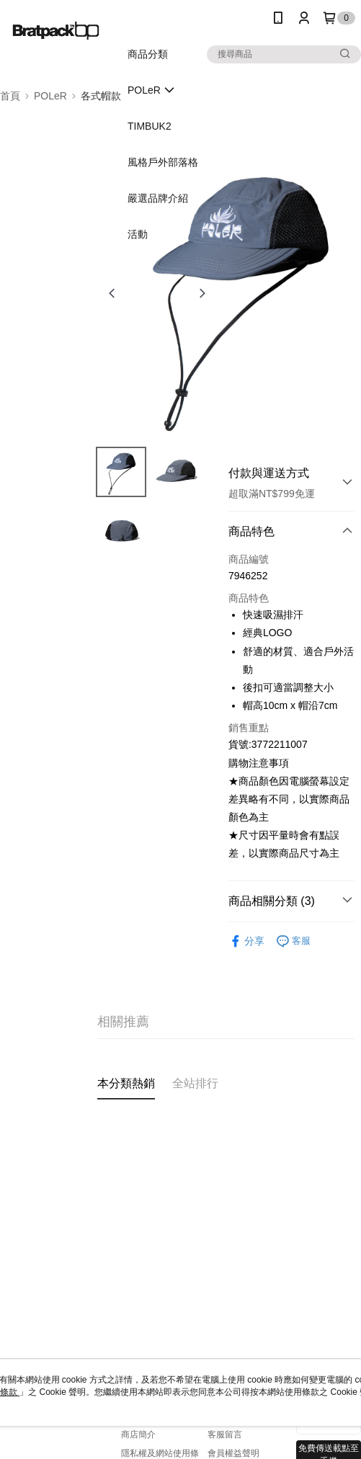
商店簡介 (138, 1434)
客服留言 (225, 1434)
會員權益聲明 (233, 1453)
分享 (246, 941)
